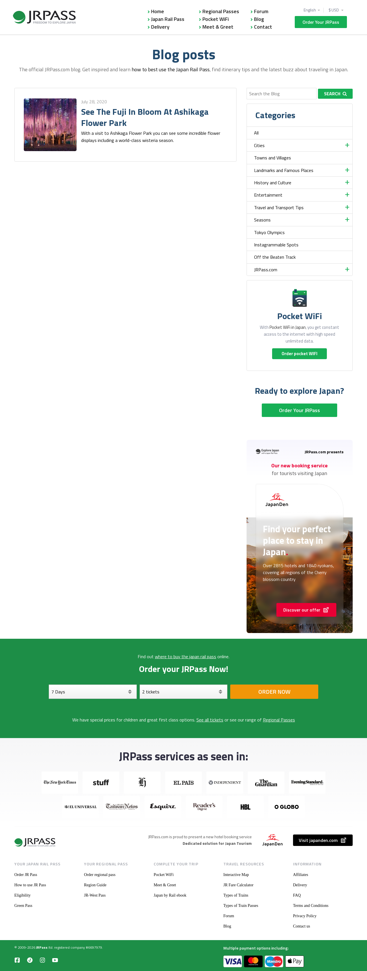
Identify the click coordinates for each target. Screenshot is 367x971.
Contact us (301, 926)
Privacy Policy (305, 916)
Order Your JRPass (320, 22)
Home (157, 11)
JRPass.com (265, 269)
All (256, 132)
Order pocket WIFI (299, 353)
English (310, 10)
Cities (259, 145)
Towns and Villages (272, 157)
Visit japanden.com (323, 840)
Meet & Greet (217, 27)
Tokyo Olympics (269, 232)
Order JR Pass (25, 875)
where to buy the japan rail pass (185, 656)
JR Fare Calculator (238, 885)
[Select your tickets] (184, 692)
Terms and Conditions (310, 905)
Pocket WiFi (215, 19)
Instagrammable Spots (276, 244)
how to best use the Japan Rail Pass (171, 69)
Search (335, 93)
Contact (263, 27)
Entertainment (268, 194)
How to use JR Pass (30, 885)
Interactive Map (236, 875)
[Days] (93, 692)
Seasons (262, 219)
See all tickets (209, 719)
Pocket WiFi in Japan (288, 327)
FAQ (297, 895)
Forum (261, 11)
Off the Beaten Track (275, 257)
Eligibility (22, 895)
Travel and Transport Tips (279, 207)
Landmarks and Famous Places (283, 170)
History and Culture (272, 182)
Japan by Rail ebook (170, 895)
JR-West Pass (95, 895)
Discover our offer (306, 609)
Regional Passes (220, 11)
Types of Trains (235, 895)
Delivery (160, 27)
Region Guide (95, 885)
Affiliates (300, 875)
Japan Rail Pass (167, 19)
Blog (259, 19)
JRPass (42, 947)
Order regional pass (100, 875)
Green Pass (23, 905)
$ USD (334, 10)
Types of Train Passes (240, 905)
